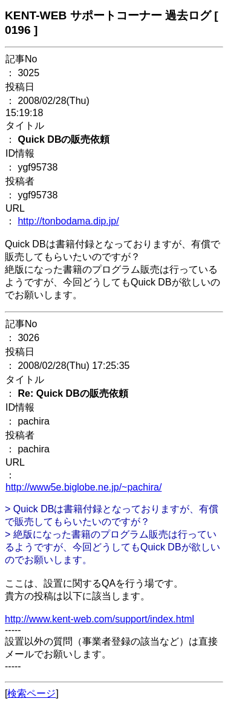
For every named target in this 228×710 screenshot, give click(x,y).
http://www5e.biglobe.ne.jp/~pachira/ (83, 487)
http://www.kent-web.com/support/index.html (99, 619)
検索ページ (31, 693)
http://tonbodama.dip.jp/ (68, 221)
